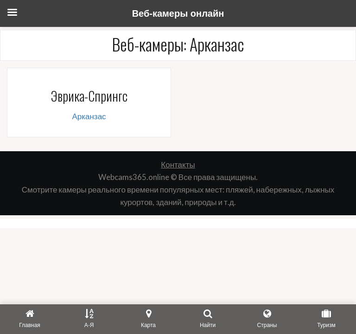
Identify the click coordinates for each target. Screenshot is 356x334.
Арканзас (89, 116)
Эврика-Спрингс (89, 95)
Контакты (178, 164)
